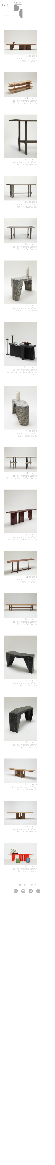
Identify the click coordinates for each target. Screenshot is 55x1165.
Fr (8, 5)
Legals (32, 885)
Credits (21, 885)
